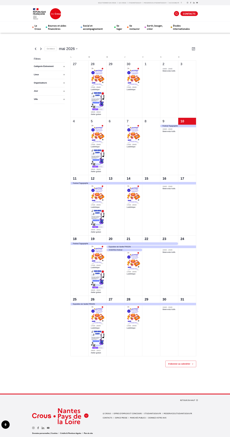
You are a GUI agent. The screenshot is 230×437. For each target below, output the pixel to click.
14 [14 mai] (128, 178)
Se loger (119, 27)
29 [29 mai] (146, 299)
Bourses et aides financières (57, 27)
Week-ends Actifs (168, 71)
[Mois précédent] (35, 48)
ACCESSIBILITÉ (175, 2)
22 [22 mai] (146, 239)
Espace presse (121, 417)
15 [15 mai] (146, 178)
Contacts (107, 417)
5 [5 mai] (92, 121)
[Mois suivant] (41, 48)
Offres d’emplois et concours (127, 413)
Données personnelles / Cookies (45, 433)
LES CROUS (122, 2)
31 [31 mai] (182, 299)
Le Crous (38, 27)
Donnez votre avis (157, 417)
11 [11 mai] (75, 178)
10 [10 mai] (182, 121)
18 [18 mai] (75, 239)
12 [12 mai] (93, 178)
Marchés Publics (138, 417)
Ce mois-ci (51, 49)
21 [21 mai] (128, 239)
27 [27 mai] (111, 299)
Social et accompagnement (93, 27)
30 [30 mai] (164, 299)
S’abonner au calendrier (179, 364)
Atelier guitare (96, 114)
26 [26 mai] (93, 299)
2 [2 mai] (163, 64)
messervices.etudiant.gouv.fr (178, 413)
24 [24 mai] (182, 239)
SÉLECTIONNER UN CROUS (107, 2)
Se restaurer (134, 27)
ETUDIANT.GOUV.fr (135, 2)
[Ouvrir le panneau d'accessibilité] (5, 424)
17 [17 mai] (182, 178)
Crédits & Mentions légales (70, 433)
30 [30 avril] (128, 64)
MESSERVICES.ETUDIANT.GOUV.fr (155, 2)
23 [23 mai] (164, 239)
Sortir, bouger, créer (155, 27)
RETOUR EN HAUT (187, 400)
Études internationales (181, 27)
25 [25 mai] (75, 299)
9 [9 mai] (163, 121)
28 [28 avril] (93, 64)
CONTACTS (189, 13)
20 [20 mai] (111, 239)
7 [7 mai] (128, 121)
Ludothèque (95, 90)
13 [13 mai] (111, 178)
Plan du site (88, 433)
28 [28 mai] (128, 299)
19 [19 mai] (93, 239)
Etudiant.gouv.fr (152, 413)
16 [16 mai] (164, 178)
